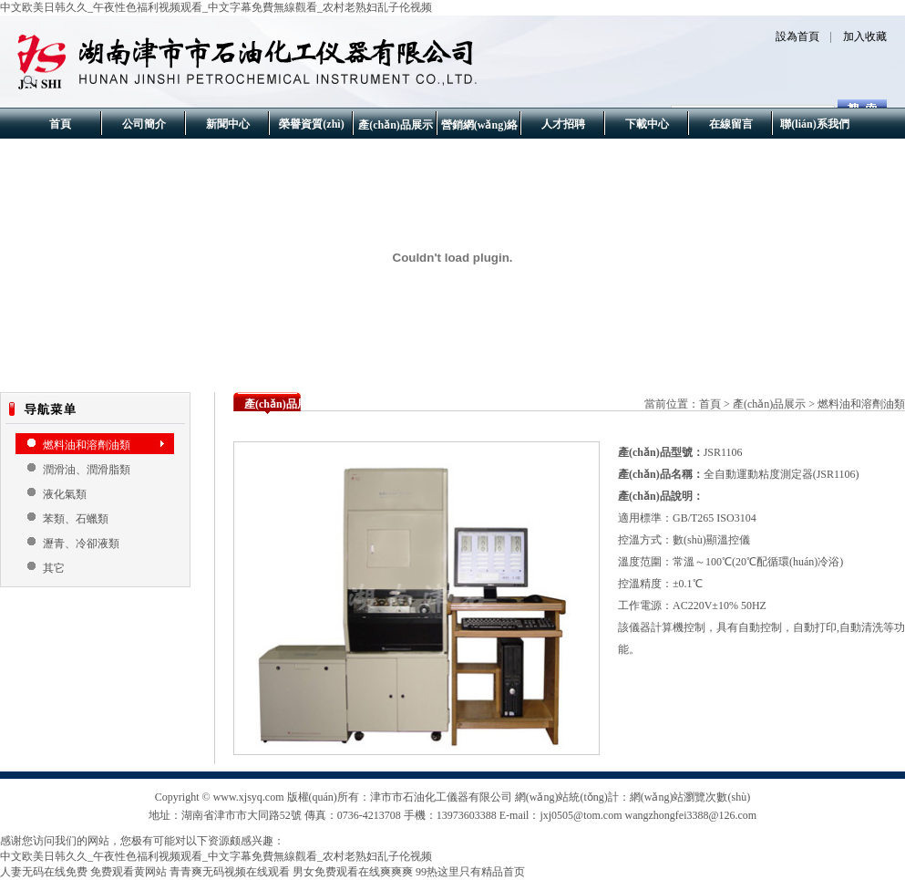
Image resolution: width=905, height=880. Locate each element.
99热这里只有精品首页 (470, 871)
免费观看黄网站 (128, 871)
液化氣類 (65, 494)
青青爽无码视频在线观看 (230, 871)
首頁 (60, 124)
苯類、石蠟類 (75, 518)
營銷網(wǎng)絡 (479, 125)
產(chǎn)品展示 (395, 125)
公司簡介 (144, 124)
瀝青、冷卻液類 (81, 543)
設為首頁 (797, 36)
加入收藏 (865, 36)
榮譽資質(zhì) (311, 124)
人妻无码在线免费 (43, 871)
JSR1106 (723, 452)
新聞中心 (228, 124)
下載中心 (647, 124)
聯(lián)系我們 (814, 124)
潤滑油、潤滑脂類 (86, 469)
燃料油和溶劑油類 (86, 445)
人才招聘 (563, 124)
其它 (54, 568)
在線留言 (731, 124)
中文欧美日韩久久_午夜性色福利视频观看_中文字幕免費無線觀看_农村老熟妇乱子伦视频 (216, 7)
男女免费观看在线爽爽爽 (353, 871)
